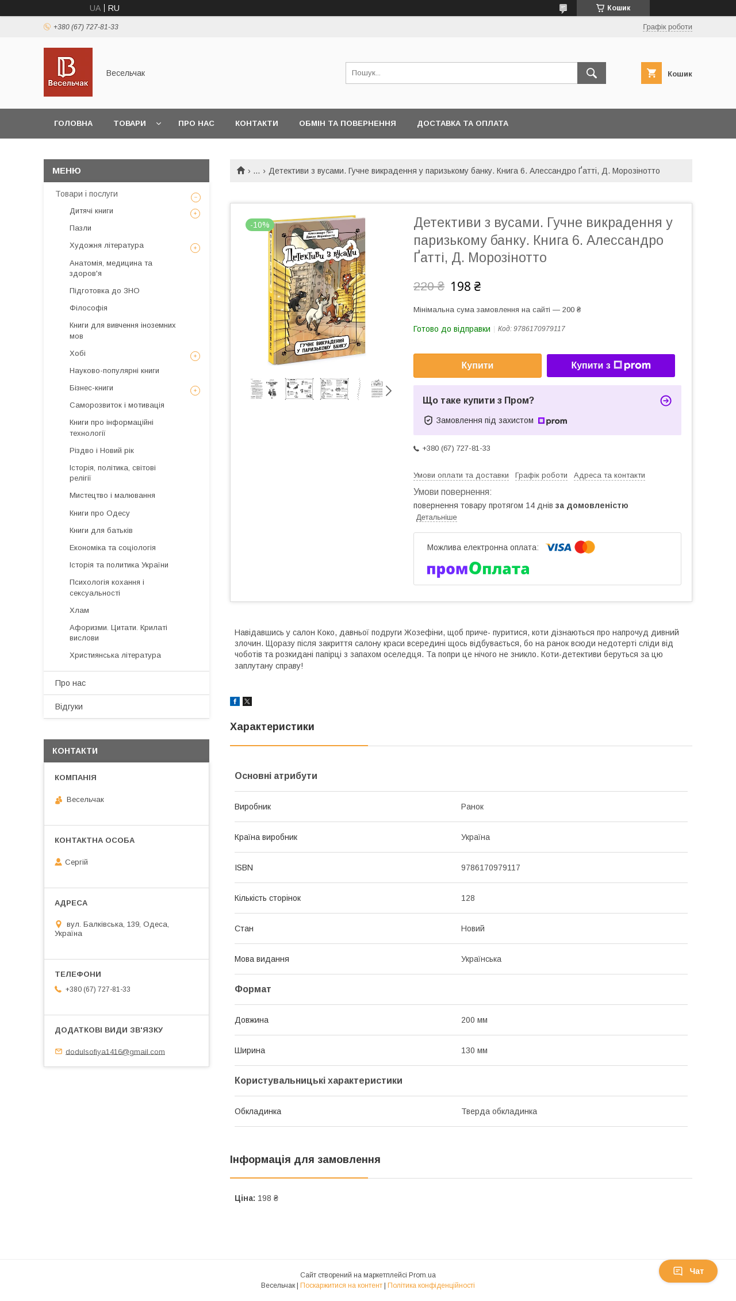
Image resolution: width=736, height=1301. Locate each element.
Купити (478, 365)
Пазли (80, 228)
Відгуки (69, 706)
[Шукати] (591, 73)
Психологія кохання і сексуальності (107, 587)
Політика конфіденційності (431, 1285)
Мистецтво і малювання (112, 495)
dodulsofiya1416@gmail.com (115, 1051)
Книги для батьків (101, 530)
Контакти (256, 123)
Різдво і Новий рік (102, 450)
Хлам (79, 610)
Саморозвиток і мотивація (117, 405)
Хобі (78, 353)
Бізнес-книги (91, 387)
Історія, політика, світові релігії (113, 472)
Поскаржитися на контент (341, 1285)
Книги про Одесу (100, 513)
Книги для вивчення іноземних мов (123, 330)
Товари (129, 123)
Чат (688, 1271)
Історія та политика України (119, 565)
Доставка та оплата (462, 123)
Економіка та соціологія (113, 547)
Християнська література (115, 655)
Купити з (610, 365)
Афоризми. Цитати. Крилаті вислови (118, 632)
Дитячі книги (91, 210)
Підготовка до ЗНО (105, 290)
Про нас (196, 123)
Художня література (107, 245)
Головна (73, 123)
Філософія (89, 308)
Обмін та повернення (347, 123)
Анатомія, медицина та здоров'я (111, 268)
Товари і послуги (86, 193)
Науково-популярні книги (114, 370)
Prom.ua (422, 1275)
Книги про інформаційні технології (112, 427)
